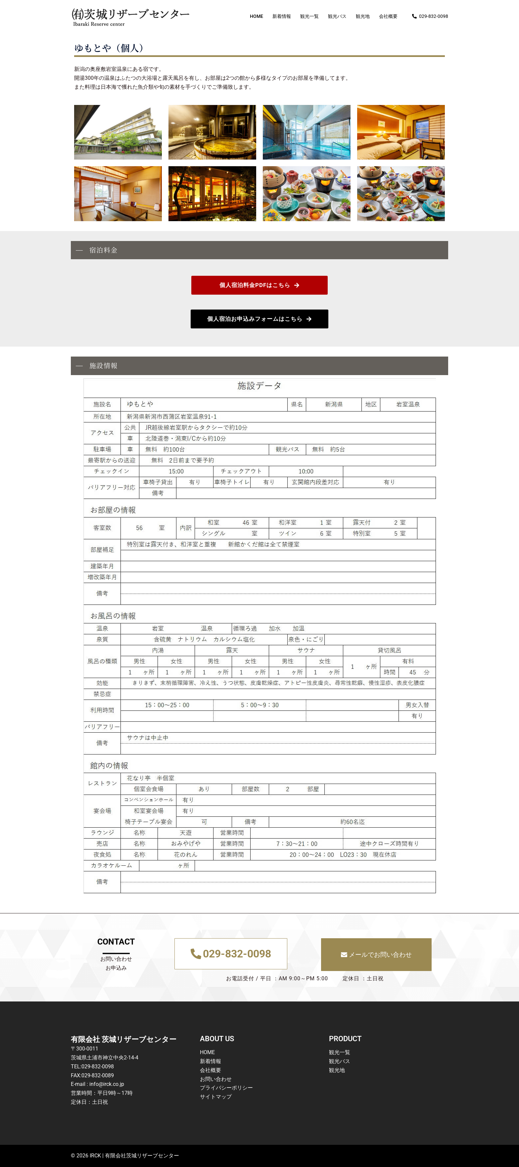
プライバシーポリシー (226, 1088)
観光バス (337, 16)
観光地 (363, 16)
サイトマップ (216, 1097)
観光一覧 (309, 16)
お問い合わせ (216, 1079)
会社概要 (388, 16)
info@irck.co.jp (106, 1084)
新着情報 (281, 16)
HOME (256, 16)
